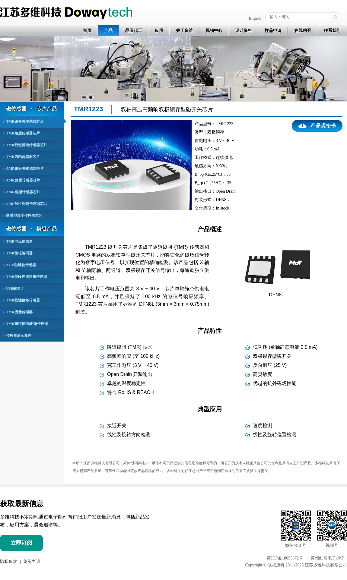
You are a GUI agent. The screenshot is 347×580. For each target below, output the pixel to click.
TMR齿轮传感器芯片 (23, 157)
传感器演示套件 (18, 335)
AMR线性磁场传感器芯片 (26, 204)
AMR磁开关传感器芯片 (25, 168)
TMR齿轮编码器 (19, 253)
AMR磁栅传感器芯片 (23, 192)
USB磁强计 (15, 288)
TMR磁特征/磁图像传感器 (27, 324)
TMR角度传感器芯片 (23, 133)
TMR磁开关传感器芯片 (24, 121)
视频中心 (213, 30)
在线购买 (302, 30)
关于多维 (184, 30)
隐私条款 (8, 561)
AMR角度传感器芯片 (23, 180)
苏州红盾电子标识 (328, 558)
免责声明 (31, 561)
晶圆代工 (133, 30)
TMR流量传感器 (19, 312)
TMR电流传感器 (19, 241)
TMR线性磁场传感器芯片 (26, 145)
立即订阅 (21, 543)
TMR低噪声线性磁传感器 (26, 277)
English (255, 18)
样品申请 (273, 30)
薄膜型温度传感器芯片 (24, 215)
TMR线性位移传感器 (23, 300)
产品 (108, 30)
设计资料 (243, 30)
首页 (87, 30)
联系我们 (332, 30)
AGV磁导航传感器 (21, 265)
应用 (159, 30)
